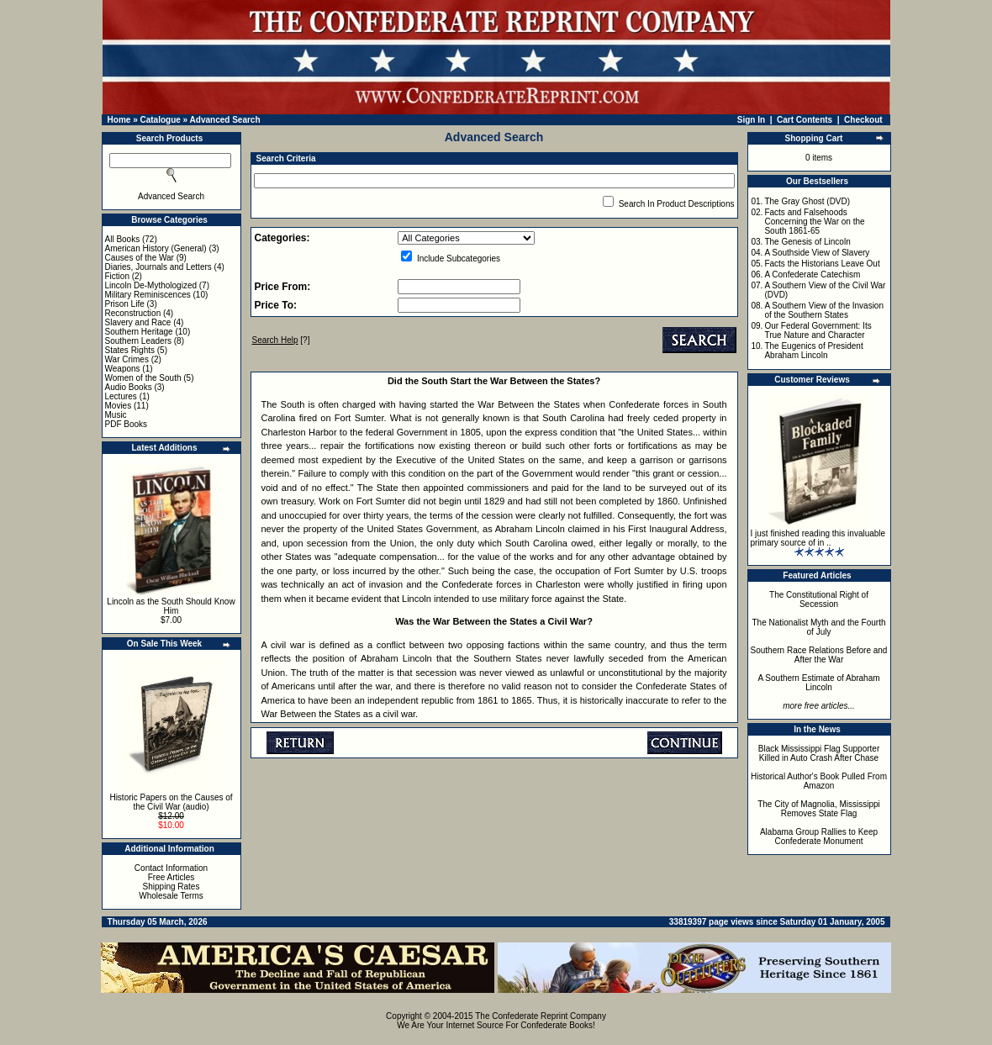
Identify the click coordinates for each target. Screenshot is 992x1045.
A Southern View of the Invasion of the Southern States (824, 310)
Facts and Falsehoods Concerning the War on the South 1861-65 (814, 221)
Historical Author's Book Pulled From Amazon (819, 781)
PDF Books (126, 424)
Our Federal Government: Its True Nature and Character (817, 330)
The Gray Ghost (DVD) (807, 201)
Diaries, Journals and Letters (158, 267)
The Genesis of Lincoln (807, 241)
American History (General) (156, 248)
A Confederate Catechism (812, 274)
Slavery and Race (138, 322)
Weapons (122, 368)
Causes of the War (139, 257)
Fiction (117, 276)
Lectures (121, 396)
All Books (122, 239)
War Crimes (127, 359)
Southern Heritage (139, 331)
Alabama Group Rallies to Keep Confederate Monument (819, 836)
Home (119, 119)
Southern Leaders (138, 341)
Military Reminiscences (148, 294)
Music (116, 415)
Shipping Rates (171, 886)
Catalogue (160, 119)
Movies (118, 405)
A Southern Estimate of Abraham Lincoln (818, 682)
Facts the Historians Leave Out (821, 263)
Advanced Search (225, 119)
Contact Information (171, 868)
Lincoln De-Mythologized (151, 285)
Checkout (863, 119)
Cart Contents (804, 119)
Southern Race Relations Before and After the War (819, 655)
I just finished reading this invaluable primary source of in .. (818, 538)
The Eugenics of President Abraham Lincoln (813, 350)
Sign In (751, 119)
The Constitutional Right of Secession (818, 599)
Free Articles (171, 877)
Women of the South (143, 378)
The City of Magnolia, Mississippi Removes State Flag (818, 809)
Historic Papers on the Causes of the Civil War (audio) (170, 802)
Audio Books (128, 387)
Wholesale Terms (171, 895)
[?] (281, 340)
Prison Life (125, 304)
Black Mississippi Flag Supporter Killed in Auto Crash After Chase (819, 753)
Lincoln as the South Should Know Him (171, 606)
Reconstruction (133, 313)
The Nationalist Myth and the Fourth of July (819, 627)
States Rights (130, 350)
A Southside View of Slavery (816, 252)
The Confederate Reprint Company (540, 1016)
